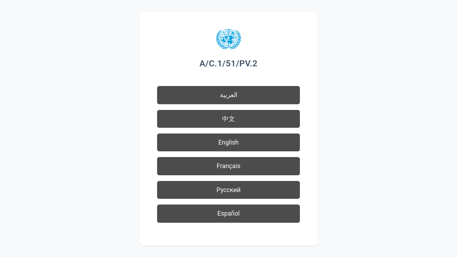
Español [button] (228, 213)
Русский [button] (228, 189)
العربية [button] (228, 95)
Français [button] (229, 166)
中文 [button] (228, 118)
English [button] (229, 142)
